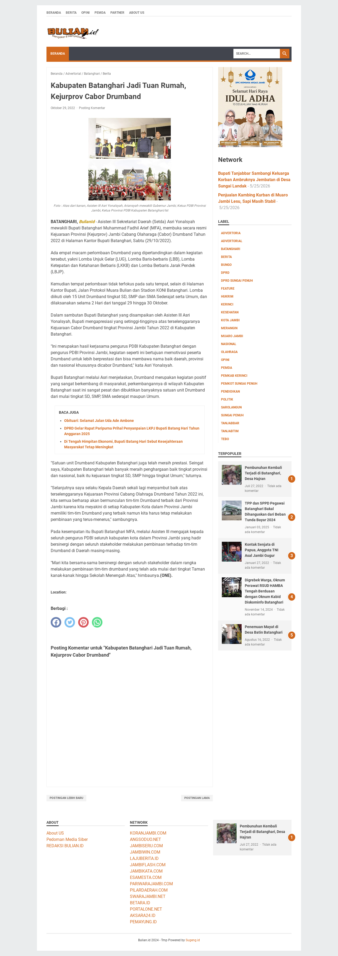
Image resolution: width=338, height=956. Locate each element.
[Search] (256, 53)
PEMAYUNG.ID (143, 921)
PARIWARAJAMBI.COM (151, 883)
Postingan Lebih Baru (66, 798)
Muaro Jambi (232, 336)
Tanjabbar (230, 423)
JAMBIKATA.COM (146, 871)
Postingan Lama (197, 798)
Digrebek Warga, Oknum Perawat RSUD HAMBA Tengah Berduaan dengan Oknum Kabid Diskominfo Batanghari (265, 591)
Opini (85, 13)
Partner (117, 13)
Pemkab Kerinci (234, 376)
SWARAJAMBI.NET (148, 896)
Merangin (229, 328)
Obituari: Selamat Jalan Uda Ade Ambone (99, 420)
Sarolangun (231, 407)
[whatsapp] (97, 622)
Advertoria (231, 233)
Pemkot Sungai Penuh (239, 383)
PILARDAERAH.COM (149, 890)
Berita (71, 13)
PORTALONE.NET (146, 909)
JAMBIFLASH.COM (148, 864)
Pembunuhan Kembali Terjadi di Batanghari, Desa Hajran (263, 473)
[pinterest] (83, 622)
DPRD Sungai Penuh (237, 280)
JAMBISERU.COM (146, 845)
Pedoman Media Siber (67, 839)
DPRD (225, 273)
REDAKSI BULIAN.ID (65, 845)
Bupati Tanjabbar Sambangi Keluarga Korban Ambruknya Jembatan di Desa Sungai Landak (254, 180)
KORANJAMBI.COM (148, 833)
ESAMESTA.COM (146, 877)
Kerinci (227, 304)
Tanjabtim (230, 431)
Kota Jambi (230, 320)
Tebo (225, 439)
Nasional (228, 344)
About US (55, 833)
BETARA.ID (140, 902)
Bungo (226, 265)
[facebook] (56, 622)
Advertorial (231, 241)
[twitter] (69, 622)
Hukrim (227, 296)
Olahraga (229, 352)
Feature (227, 288)
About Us (136, 13)
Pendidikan (230, 391)
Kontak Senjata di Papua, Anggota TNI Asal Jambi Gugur (261, 550)
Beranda (53, 13)
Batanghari (230, 249)
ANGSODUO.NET (145, 839)
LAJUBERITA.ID (144, 858)
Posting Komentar (92, 108)
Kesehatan (229, 312)
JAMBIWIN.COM (145, 852)
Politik (227, 399)
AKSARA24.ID (143, 915)
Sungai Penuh (232, 415)
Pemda (100, 13)
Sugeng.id (193, 940)
